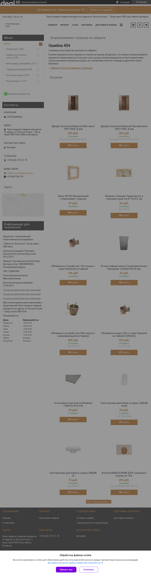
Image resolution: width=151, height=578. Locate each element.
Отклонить (89, 569)
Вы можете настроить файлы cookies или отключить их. (74, 563)
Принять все (66, 569)
